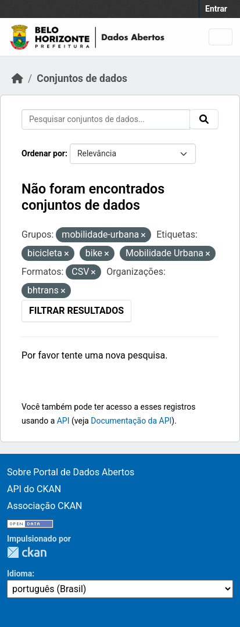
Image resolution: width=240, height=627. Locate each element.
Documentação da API (131, 420)
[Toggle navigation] (220, 36)
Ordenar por (43, 153)
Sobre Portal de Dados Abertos (70, 472)
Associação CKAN (45, 505)
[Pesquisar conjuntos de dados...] (106, 119)
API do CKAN (34, 489)
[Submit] (203, 119)
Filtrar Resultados (76, 310)
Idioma (19, 573)
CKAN (26, 552)
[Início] (17, 78)
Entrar (216, 8)
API (63, 420)
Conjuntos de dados (82, 78)
